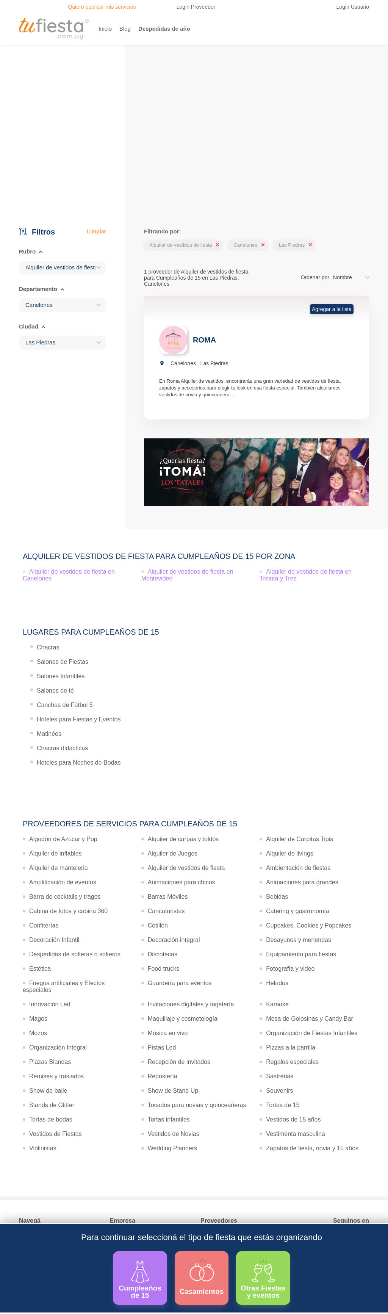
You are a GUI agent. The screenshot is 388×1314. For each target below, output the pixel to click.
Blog (125, 28)
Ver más (192, 170)
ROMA (204, 340)
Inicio (105, 28)
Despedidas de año (164, 28)
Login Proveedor (196, 7)
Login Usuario (352, 7)
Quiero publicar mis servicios (102, 7)
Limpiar (96, 231)
